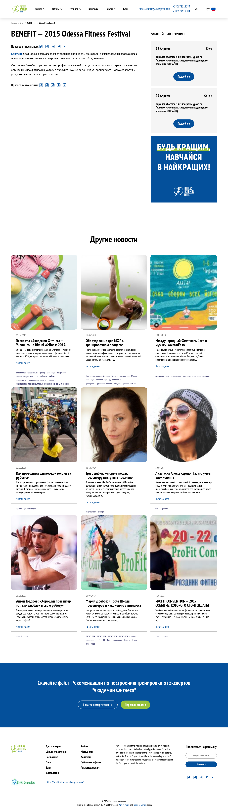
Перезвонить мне (135, 705)
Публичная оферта (91, 762)
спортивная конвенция (34, 380)
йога (167, 375)
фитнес (66, 383)
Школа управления (56, 752)
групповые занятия (104, 383)
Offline (54, 9)
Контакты (86, 757)
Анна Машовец (161, 636)
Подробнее (184, 76)
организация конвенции (26, 508)
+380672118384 (182, 11)
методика (117, 383)
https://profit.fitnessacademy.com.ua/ (65, 782)
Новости (127, 640)
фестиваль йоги (203, 375)
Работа (84, 746)
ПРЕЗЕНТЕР (90, 636)
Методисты (87, 752)
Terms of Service (140, 804)
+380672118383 (182, 6)
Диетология (52, 773)
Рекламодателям (90, 767)
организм (186, 375)
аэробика (164, 508)
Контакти (92, 9)
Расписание (52, 757)
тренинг (126, 383)
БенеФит (16, 54)
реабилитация (101, 379)
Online (37, 9)
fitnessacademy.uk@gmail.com (156, 9)
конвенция (51, 372)
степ (157, 508)
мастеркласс (125, 375)
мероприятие (176, 375)
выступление (91, 511)
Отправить (201, 764)
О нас (49, 762)
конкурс (101, 511)
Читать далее (23, 363)
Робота (108, 9)
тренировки (21, 372)
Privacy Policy (124, 804)
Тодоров (24, 636)
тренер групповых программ (40, 383)
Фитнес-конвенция (114, 640)
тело (194, 375)
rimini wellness (41, 376)
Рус (209, 9)
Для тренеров (53, 746)
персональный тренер (36, 372)
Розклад (72, 9)
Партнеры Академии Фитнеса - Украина (102, 375)
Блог (124, 9)
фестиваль (159, 375)
